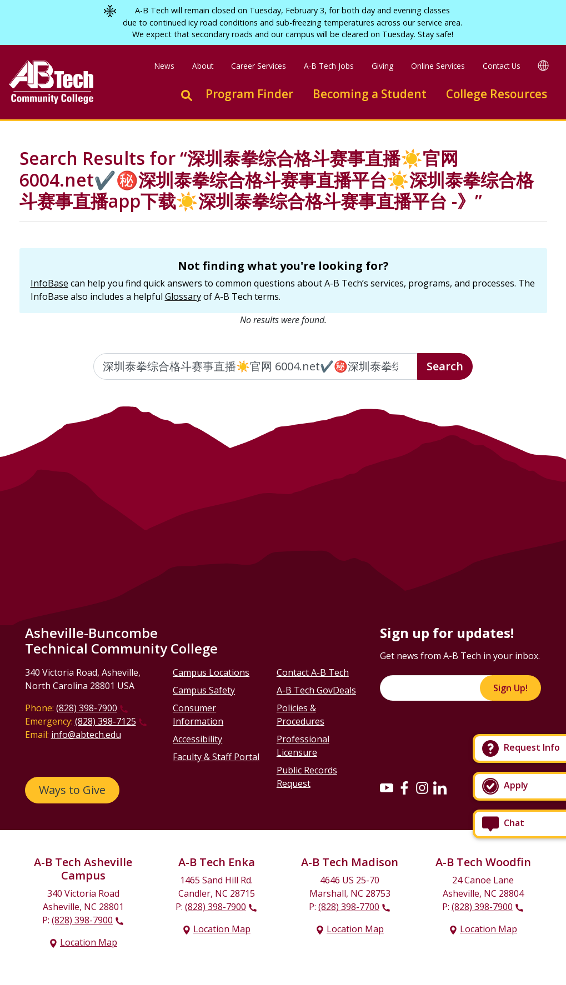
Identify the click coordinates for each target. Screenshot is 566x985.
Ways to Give (72, 789)
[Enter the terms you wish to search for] (255, 366)
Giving (382, 66)
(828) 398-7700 (348, 907)
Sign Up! (510, 688)
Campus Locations (211, 672)
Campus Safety (204, 690)
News (164, 66)
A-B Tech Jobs (329, 66)
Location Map (88, 942)
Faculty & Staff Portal (216, 757)
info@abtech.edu (86, 734)
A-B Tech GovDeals (316, 690)
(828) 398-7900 (86, 708)
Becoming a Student (370, 94)
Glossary (183, 296)
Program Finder (249, 94)
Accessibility (197, 739)
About (202, 66)
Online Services (438, 66)
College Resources (496, 94)
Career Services (258, 66)
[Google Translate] (543, 65)
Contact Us (501, 66)
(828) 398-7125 (105, 721)
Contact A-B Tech (313, 672)
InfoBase (49, 283)
